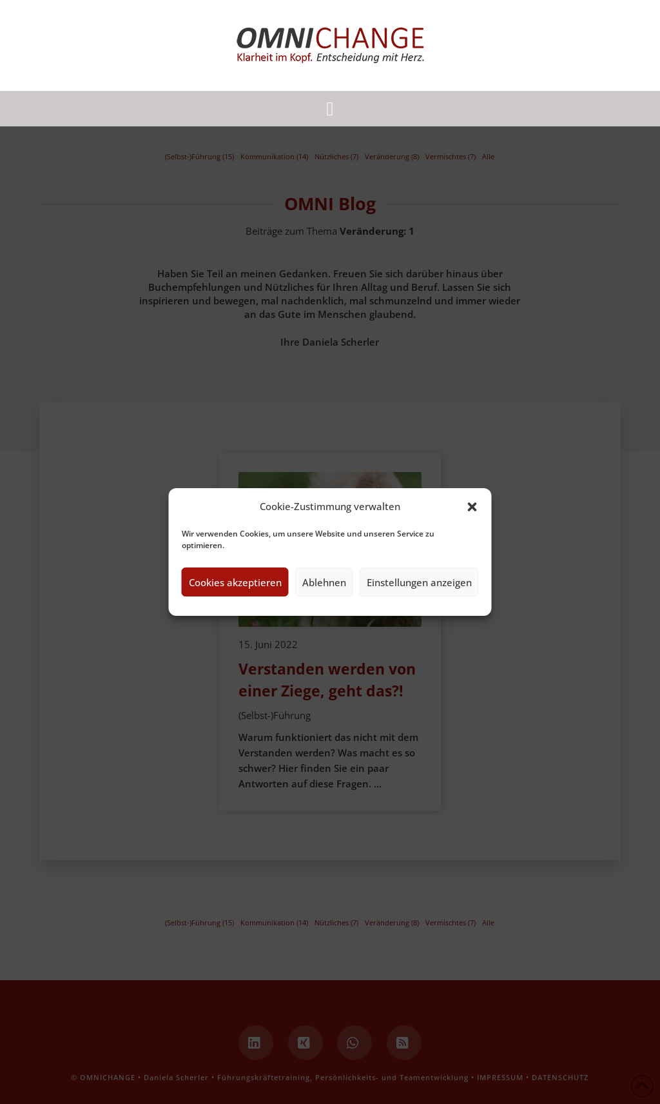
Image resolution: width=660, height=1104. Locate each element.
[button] (472, 506)
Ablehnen (324, 582)
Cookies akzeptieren (235, 582)
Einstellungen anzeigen (419, 582)
